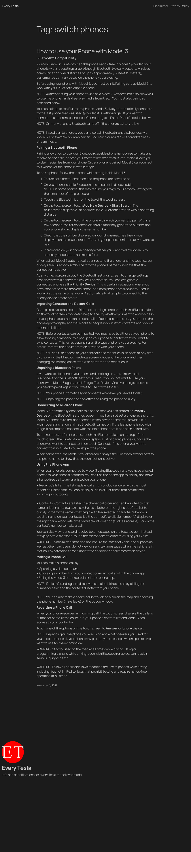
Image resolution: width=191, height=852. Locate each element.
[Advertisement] (95, 815)
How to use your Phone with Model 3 (82, 51)
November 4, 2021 (47, 685)
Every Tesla (10, 6)
